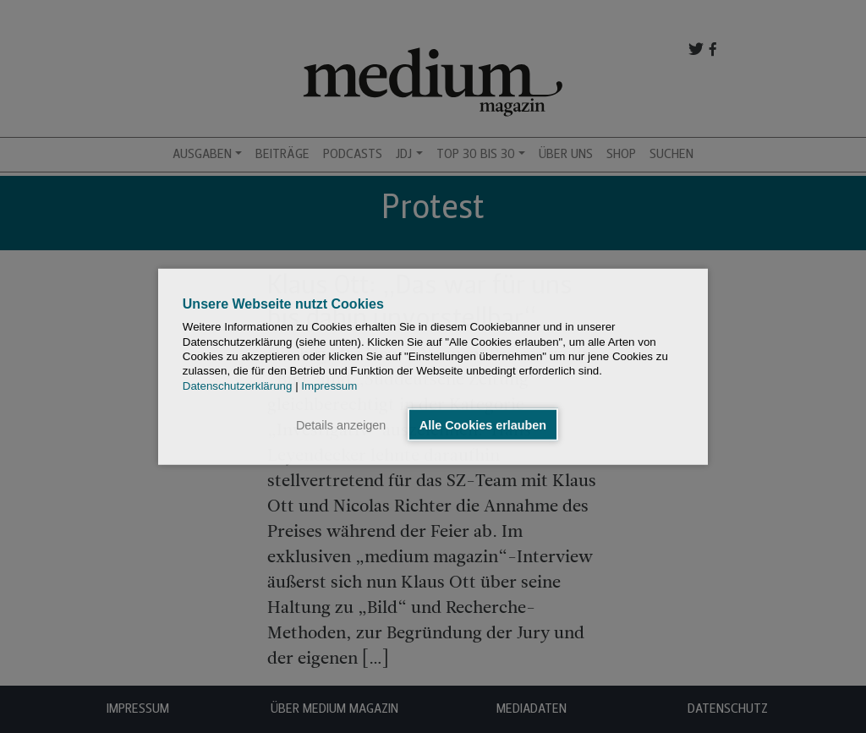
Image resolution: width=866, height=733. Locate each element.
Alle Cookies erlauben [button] (482, 424)
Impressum (329, 385)
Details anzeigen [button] (341, 424)
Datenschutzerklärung (238, 385)
